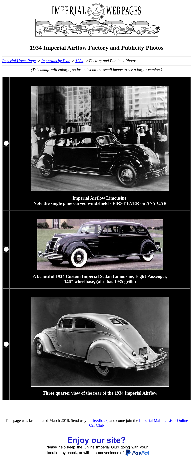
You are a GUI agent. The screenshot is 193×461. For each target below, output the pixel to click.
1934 (79, 61)
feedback (100, 420)
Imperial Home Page (19, 61)
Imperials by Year (55, 61)
